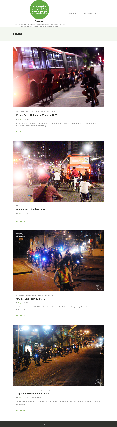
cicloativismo (25, 111)
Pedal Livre (41, 295)
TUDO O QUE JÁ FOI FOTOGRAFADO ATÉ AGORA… (83, 13)
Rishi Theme (70, 424)
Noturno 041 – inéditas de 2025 (32, 209)
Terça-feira (50, 390)
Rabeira (53, 111)
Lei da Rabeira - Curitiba (42, 111)
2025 (17, 206)
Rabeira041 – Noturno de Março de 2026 (36, 115)
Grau (32, 111)
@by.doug (39, 21)
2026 (17, 111)
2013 (17, 390)
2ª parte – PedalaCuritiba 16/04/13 (34, 393)
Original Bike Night (31, 295)
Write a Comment (36, 303)
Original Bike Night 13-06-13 (30, 299)
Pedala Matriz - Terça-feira (38, 390)
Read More (19, 132)
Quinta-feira (49, 295)
